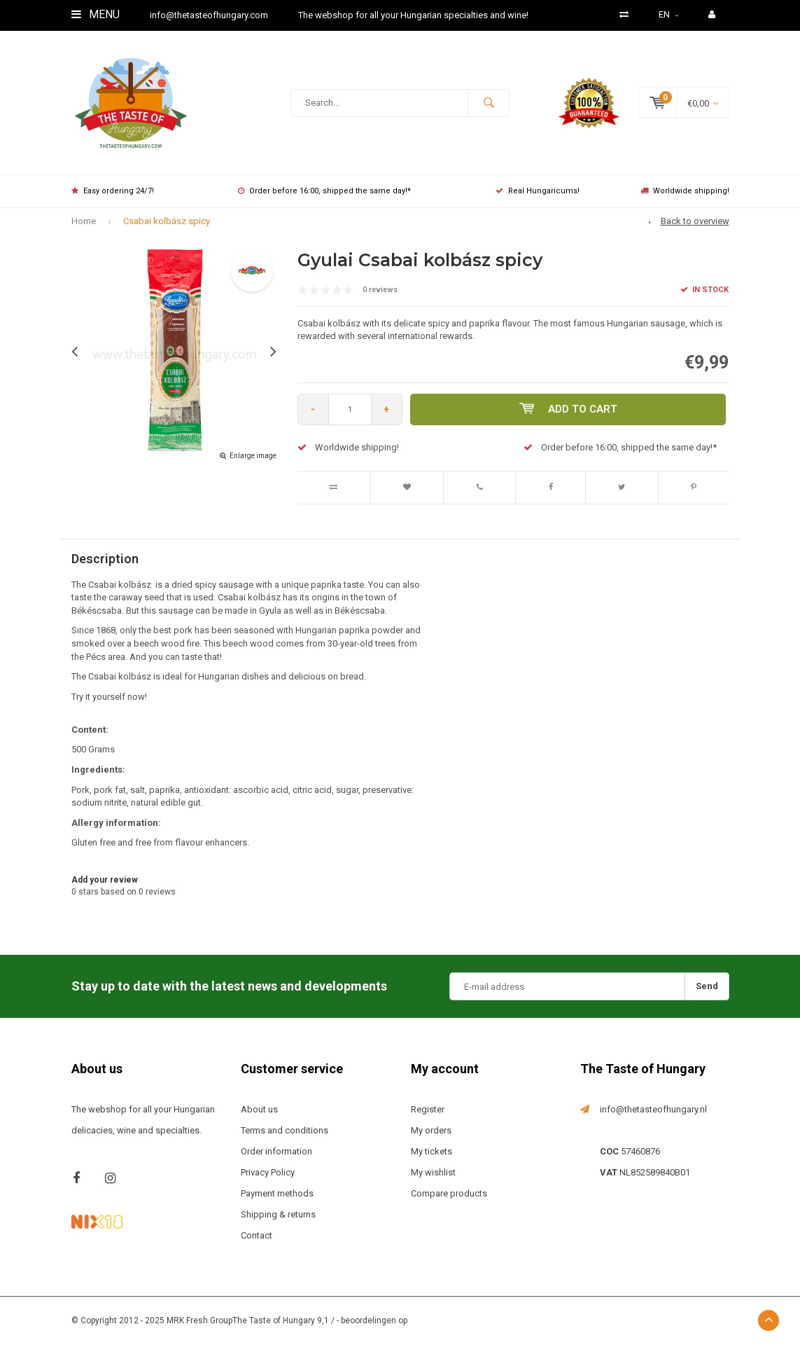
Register (427, 1109)
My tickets (431, 1151)
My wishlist (433, 1172)
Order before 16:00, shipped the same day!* (324, 190)
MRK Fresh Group (199, 1320)
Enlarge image (253, 456)
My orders (431, 1130)
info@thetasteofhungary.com (209, 15)
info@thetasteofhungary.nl (653, 1109)
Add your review (104, 880)
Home (83, 221)
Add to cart (568, 409)
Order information (276, 1151)
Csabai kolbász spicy (166, 221)
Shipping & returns (278, 1214)
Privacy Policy (268, 1172)
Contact (256, 1235)
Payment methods (277, 1193)
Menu (95, 14)
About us (259, 1109)
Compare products (449, 1193)
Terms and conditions (284, 1130)
